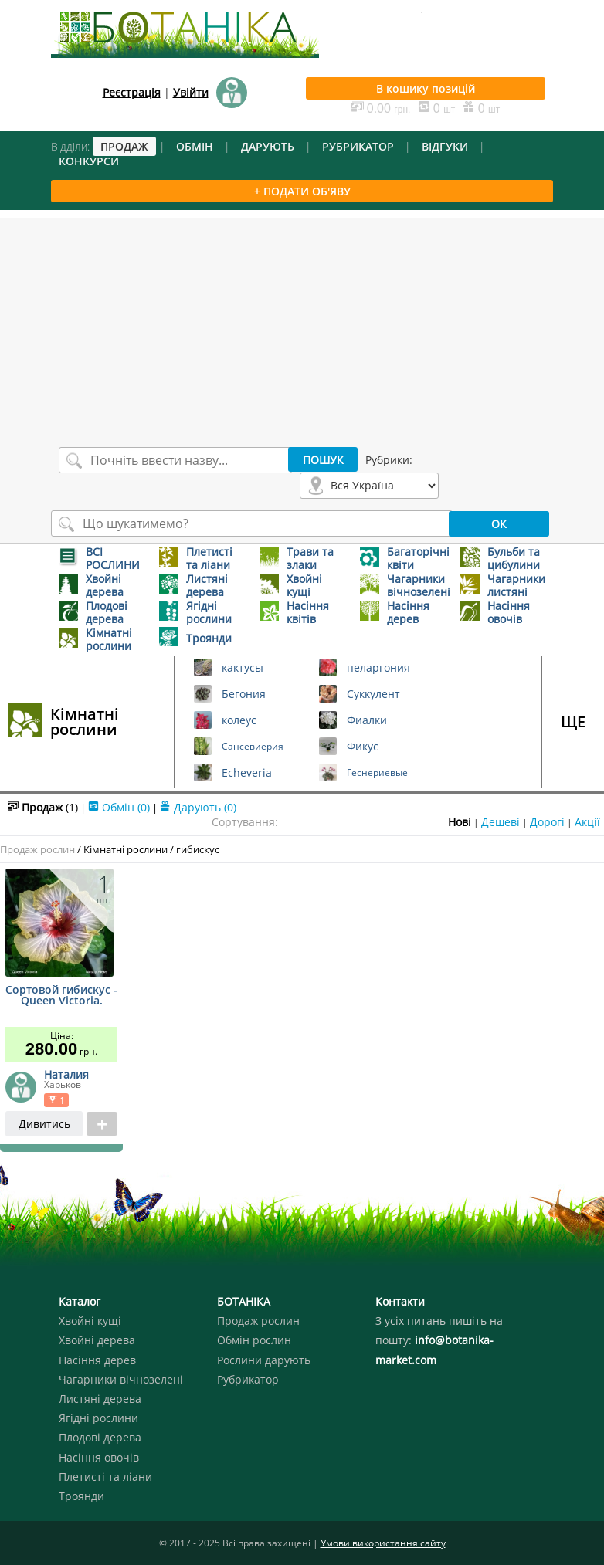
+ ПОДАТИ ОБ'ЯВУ (302, 191)
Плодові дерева (100, 1437)
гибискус (197, 849)
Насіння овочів (99, 1457)
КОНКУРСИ (89, 161)
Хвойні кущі (90, 1320)
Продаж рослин (37, 849)
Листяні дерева (100, 1398)
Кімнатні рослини (84, 721)
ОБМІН (194, 146)
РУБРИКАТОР (358, 146)
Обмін (119, 807)
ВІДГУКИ (445, 146)
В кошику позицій (425, 88)
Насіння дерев (97, 1360)
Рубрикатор (248, 1379)
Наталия (66, 1074)
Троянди (81, 1496)
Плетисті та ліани (105, 1476)
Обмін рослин (254, 1340)
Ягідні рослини (98, 1418)
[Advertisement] (302, 326)
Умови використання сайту (383, 1543)
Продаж (43, 807)
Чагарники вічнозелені (121, 1379)
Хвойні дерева (97, 1340)
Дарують (198, 807)
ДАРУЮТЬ (267, 146)
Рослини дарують (263, 1360)
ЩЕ (573, 721)
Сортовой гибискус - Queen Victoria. (61, 996)
